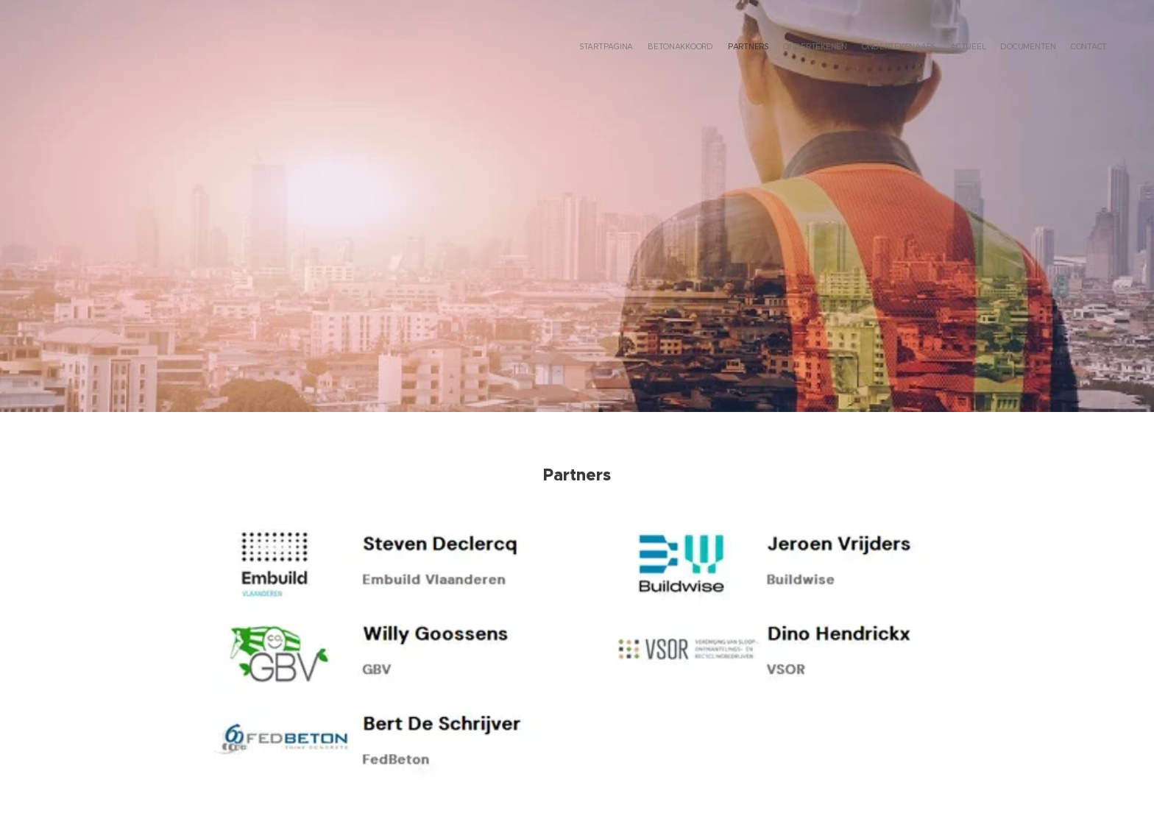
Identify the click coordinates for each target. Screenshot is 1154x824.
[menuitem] (1005, 47)
